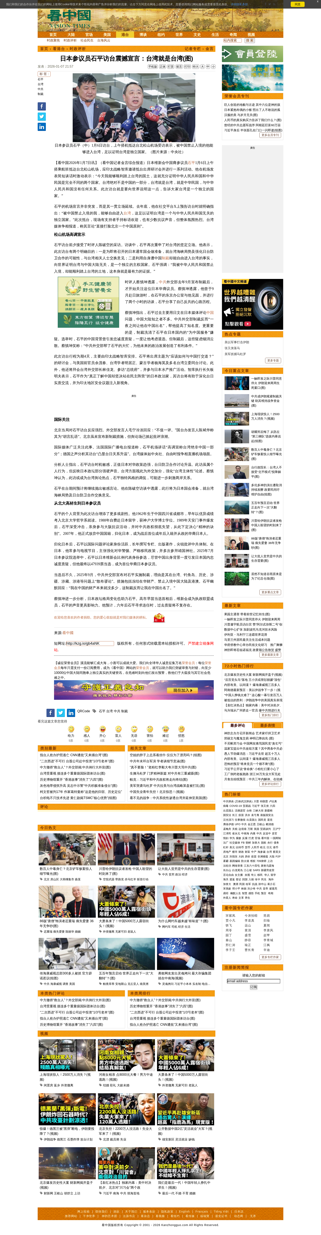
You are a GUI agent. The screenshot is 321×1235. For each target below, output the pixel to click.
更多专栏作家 (270, 957)
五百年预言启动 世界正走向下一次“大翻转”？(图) (265, 507)
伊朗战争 (50, 1139)
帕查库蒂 (108, 983)
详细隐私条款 (239, 4)
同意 (298, 4)
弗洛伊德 (228, 824)
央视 (247, 874)
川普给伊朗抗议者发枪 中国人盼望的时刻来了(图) (266, 525)
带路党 (119, 879)
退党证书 (221, 1216)
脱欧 (263, 842)
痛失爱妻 (59, 931)
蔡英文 (277, 851)
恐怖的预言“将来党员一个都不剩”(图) (249, 764)
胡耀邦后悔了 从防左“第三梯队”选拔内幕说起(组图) (266, 436)
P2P (278, 856)
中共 (40, 89)
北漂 (106, 1139)
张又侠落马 (232, 348)
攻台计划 (86, 1139)
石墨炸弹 (73, 1139)
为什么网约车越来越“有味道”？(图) (183, 921)
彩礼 (113, 1085)
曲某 (78, 879)
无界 (253, 1216)
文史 (197, 35)
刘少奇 (251, 888)
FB (243, 842)
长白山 (227, 870)
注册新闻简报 (237, 967)
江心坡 (248, 870)
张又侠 (265, 805)
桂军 (248, 884)
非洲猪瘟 (263, 856)
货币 (247, 847)
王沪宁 (277, 828)
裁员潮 (114, 1139)
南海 (116, 1193)
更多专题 (273, 360)
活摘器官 (240, 810)
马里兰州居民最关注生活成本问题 (247, 639)
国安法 (227, 815)
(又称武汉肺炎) (244, 801)
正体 (162, 66)
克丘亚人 (133, 983)
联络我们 (101, 1211)
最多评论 (237, 725)
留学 (273, 874)
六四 (272, 805)
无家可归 (121, 931)
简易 (266, 915)
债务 (276, 842)
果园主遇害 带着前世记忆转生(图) (247, 614)
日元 (269, 847)
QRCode (83, 711)
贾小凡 (230, 920)
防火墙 (245, 861)
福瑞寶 (204, 1216)
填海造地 (133, 1193)
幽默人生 (235, 893)
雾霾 (225, 861)
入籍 (251, 879)
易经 (226, 893)
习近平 (107, 1193)
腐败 (238, 838)
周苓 (229, 930)
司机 (174, 926)
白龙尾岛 (237, 870)
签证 (238, 879)
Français (202, 1211)
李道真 (249, 920)
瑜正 (248, 945)
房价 (247, 856)
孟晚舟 (227, 828)
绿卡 (257, 879)
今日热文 (48, 828)
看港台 (59, 49)
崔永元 (236, 833)
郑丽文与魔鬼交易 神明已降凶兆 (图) (249, 738)
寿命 (234, 897)
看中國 (67, 633)
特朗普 (264, 801)
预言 (264, 893)
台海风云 (103, 40)
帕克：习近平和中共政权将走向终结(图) (159, 779)
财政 (241, 851)
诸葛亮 (273, 888)
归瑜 (266, 920)
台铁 (249, 810)
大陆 (71, 35)
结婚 (106, 1085)
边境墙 (242, 828)
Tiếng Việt (221, 1211)
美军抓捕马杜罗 (235, 354)
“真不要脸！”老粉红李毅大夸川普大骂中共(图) (163, 767)
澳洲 (235, 884)
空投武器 (108, 879)
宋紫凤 (230, 915)
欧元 (263, 847)
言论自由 (228, 874)
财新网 (48, 1193)
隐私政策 (167, 1211)
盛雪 (248, 935)
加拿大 (256, 842)
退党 (269, 819)
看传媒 (190, 1216)
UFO (237, 824)
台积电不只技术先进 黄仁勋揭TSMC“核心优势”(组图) (78, 798)
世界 (179, 35)
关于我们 (131, 1211)
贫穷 (171, 874)
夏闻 (266, 925)
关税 (234, 828)
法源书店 (129, 1216)
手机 (257, 893)
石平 (40, 79)
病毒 (225, 805)
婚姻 (78, 931)
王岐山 (58, 1193)
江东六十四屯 (252, 865)
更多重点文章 (270, 592)
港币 (275, 847)
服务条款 (149, 1211)
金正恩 (252, 824)
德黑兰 (61, 1139)
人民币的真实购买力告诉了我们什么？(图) (252, 120)
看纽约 (175, 1216)
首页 (53, 35)
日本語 (239, 1211)
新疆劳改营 (267, 870)
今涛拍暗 (251, 915)
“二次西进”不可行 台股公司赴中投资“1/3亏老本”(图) (77, 761)
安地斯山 (121, 983)
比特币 (240, 847)
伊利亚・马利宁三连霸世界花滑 (245, 634)
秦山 (229, 940)
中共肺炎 (228, 801)
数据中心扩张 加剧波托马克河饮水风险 (250, 629)
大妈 (241, 856)
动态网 (238, 1216)
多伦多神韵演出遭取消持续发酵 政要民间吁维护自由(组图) (266, 489)
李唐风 (268, 930)
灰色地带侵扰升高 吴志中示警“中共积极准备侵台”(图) (78, 785)
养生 (247, 897)
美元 (232, 847)
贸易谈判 (266, 828)
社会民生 (87, 40)
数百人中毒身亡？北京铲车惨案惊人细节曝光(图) (266, 454)
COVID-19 (235, 805)
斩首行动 (142, 879)
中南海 (245, 833)
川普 (256, 801)
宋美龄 (227, 888)
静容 (248, 940)
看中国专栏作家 (239, 908)
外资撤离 (108, 931)
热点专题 (233, 334)
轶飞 (229, 925)
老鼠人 (132, 931)
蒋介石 (271, 884)
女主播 (239, 874)
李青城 (268, 940)
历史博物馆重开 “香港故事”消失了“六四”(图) (71, 779)
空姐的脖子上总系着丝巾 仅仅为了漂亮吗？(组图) (166, 755)
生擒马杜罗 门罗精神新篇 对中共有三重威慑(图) (164, 773)
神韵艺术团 (109, 1216)
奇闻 (233, 35)
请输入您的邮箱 (253, 975)
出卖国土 (228, 810)
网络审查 (237, 865)
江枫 (266, 945)
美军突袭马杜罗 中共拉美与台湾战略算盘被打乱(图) (167, 785)
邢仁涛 (230, 945)
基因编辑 (234, 861)
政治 (178, 874)
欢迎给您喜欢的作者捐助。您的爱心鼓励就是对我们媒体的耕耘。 (101, 617)
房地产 (227, 851)
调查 (65, 983)
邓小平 (236, 888)
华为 (232, 838)
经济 (185, 874)
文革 (241, 897)
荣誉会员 (188, 663)
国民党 (262, 819)
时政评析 (70, 40)
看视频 (160, 1216)
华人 (253, 874)
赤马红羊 (130, 879)
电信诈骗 (207, 983)
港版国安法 (267, 815)
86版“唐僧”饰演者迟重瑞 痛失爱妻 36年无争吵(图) (266, 543)
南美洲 (144, 983)
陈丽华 (70, 931)
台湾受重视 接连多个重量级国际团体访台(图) (72, 773)
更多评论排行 (270, 784)
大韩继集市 (67, 879)
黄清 (248, 930)
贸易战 (247, 805)
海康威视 (56, 983)
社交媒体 (234, 842)
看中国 (71, 18)
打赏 (171, 66)
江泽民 (227, 833)
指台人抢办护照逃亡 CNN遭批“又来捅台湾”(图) (74, 755)
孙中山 (262, 884)
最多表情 (267, 725)
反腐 (245, 838)
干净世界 (89, 1216)
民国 (242, 884)
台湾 (40, 84)
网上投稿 (83, 1211)
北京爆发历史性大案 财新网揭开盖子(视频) (253, 674)
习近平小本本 (183, 983)
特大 (196, 66)
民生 (264, 879)
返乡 (57, 1085)
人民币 (255, 847)
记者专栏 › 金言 (199, 49)
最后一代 (168, 1193)
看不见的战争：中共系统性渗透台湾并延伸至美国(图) (168, 798)
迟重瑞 (48, 931)
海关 (225, 879)
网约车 (166, 926)
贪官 (274, 833)
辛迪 (266, 950)
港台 (125, 35)
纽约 (161, 35)
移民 (260, 874)
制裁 (40, 94)
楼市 (234, 851)
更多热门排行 (270, 715)
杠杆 (225, 847)
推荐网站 (71, 1216)
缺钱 (192, 1139)
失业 (123, 1139)
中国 (210, 313)
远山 (248, 925)
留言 (179, 66)
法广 (225, 842)
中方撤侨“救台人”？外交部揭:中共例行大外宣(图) (75, 767)
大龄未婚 (123, 1085)
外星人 (227, 897)
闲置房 (48, 1085)
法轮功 (227, 865)
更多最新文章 (270, 654)
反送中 (267, 833)
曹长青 (249, 950)
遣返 (232, 879)
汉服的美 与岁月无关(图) (241, 115)
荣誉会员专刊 (237, 96)
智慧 (244, 893)
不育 (185, 1193)
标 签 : (44, 74)
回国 (245, 879)
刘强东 (233, 856)
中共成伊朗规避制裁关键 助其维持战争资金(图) (266, 401)
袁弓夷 (255, 815)
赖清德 (270, 824)
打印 (187, 66)
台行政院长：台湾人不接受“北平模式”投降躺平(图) (266, 472)
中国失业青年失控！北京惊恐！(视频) (157, 792)
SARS (256, 870)
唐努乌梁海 (267, 865)
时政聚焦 (53, 40)
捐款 (116, 1211)
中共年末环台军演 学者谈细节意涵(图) (157, 761)
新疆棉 (268, 810)
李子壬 (230, 950)
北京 (47, 879)
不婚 (178, 1193)
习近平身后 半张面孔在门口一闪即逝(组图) (253, 130)
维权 (252, 861)
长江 (234, 815)
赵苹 (266, 935)
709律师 (261, 861)
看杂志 (145, 1216)
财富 (247, 851)
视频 (251, 35)
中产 (254, 851)
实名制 (196, 983)
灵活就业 (181, 1139)
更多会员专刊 (270, 135)
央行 (270, 842)
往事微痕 (240, 819)
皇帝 (265, 888)
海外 (271, 879)
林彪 (243, 888)
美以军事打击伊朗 (237, 342)
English (184, 1211)
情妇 (225, 838)
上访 (77, 1193)
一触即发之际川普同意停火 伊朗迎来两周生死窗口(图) (266, 383)
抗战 (254, 884)
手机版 (152, 66)
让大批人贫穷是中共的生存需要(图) (183, 869)
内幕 (252, 833)
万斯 (250, 828)
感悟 (251, 893)
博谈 (143, 35)
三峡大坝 (258, 810)
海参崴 (262, 851)
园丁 (229, 935)
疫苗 (241, 815)
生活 (215, 35)
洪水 (247, 815)
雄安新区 (168, 1139)
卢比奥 (273, 801)
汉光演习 (228, 819)
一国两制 (275, 838)
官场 (89, 35)
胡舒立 (68, 1193)
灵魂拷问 (168, 983)
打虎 (251, 838)
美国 (107, 35)
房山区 (54, 879)
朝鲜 (248, 842)
